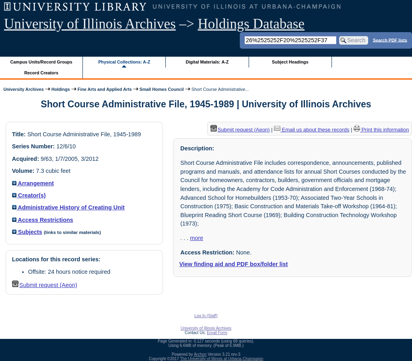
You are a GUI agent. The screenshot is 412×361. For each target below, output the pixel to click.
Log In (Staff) (206, 316)
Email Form (217, 332)
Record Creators (41, 72)
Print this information (381, 130)
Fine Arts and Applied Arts (105, 89)
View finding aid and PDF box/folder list (233, 264)
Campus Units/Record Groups (41, 61)
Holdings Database (251, 24)
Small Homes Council (162, 89)
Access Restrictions (42, 220)
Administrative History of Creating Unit (68, 207)
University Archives (23, 89)
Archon (200, 354)
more (196, 238)
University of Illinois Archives (90, 24)
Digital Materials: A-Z (207, 61)
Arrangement (33, 183)
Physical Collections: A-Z (124, 61)
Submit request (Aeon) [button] (44, 285)
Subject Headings (290, 61)
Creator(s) (29, 195)
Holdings (61, 89)
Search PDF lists (390, 39)
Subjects (27, 232)
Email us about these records (311, 130)
